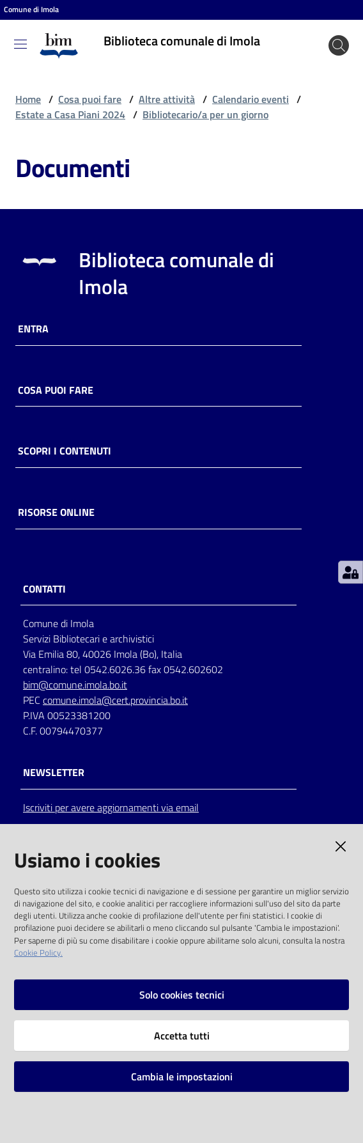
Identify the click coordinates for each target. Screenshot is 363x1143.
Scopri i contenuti (64, 451)
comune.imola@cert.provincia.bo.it (115, 700)
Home (28, 99)
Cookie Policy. (38, 952)
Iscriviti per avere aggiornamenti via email (111, 807)
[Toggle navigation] (20, 44)
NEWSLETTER (53, 772)
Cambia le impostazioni (182, 1076)
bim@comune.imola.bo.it (75, 684)
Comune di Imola (31, 9)
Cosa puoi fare (89, 99)
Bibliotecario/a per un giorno (205, 114)
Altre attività (167, 99)
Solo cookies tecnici (181, 994)
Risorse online (56, 512)
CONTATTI (44, 589)
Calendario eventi (250, 99)
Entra (33, 329)
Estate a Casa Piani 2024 (70, 114)
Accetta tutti (182, 1035)
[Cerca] (338, 45)
